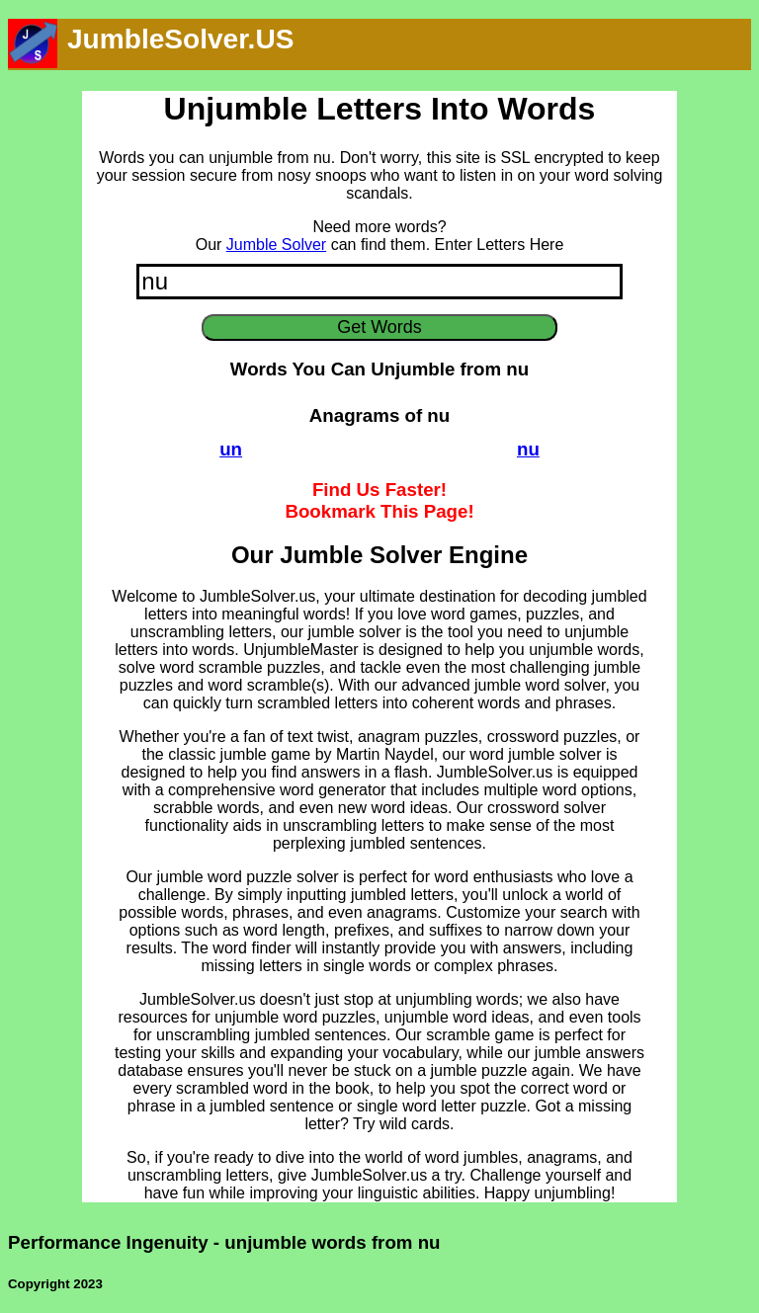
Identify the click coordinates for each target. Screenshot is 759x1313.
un (230, 449)
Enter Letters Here (499, 244)
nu (528, 449)
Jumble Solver (276, 244)
